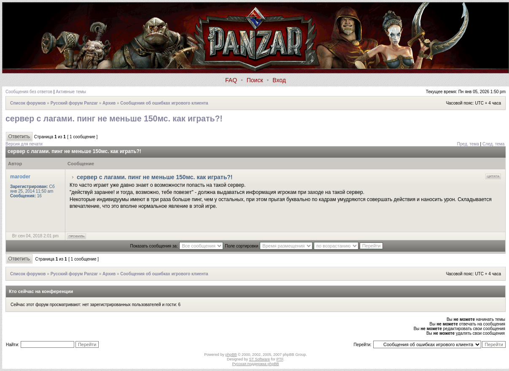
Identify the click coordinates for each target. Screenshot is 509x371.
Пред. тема (468, 144)
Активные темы (71, 91)
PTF (279, 359)
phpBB (231, 354)
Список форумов (28, 103)
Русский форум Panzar (74, 103)
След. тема (493, 144)
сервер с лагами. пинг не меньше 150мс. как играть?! (114, 118)
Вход (279, 80)
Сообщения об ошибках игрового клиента (164, 103)
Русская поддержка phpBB (255, 364)
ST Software (259, 359)
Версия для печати (24, 144)
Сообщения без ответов (28, 91)
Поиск (255, 80)
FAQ (231, 80)
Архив (109, 103)
